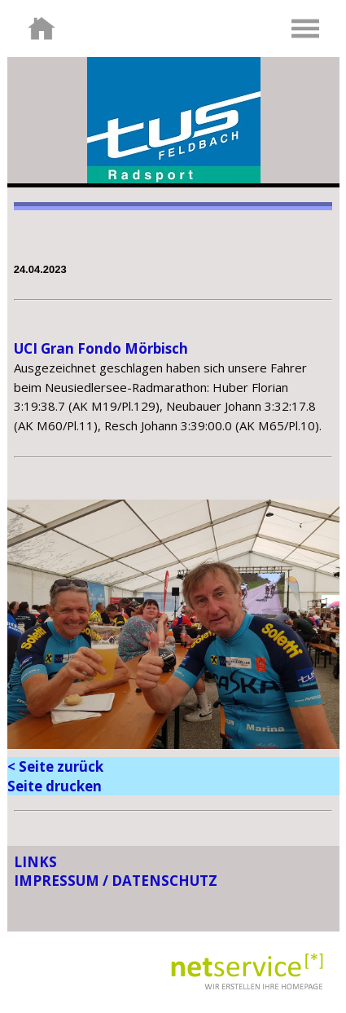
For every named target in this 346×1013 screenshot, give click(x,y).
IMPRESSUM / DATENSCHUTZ (115, 880)
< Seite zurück (55, 766)
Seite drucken (54, 786)
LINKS (35, 861)
